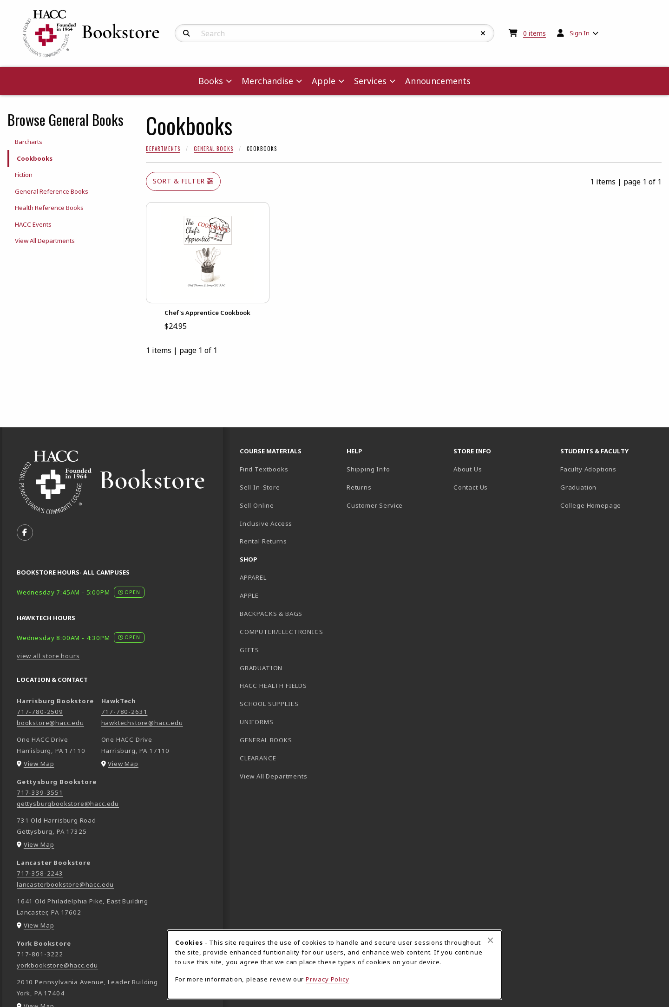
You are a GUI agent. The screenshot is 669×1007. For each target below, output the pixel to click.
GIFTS (249, 650)
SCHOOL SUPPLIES (269, 704)
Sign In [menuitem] (580, 33)
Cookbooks (34, 158)
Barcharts (28, 141)
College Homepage (610, 505)
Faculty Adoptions (588, 469)
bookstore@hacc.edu (50, 723)
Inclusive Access (266, 523)
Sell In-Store (260, 487)
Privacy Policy (327, 979)
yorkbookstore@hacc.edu (57, 965)
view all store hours (48, 656)
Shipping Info (368, 469)
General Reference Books (51, 191)
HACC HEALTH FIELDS (273, 685)
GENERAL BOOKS (266, 740)
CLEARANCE (258, 758)
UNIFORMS (257, 722)
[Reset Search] (483, 33)
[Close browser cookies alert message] (490, 940)
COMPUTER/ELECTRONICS (281, 632)
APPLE (249, 595)
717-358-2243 (40, 873)
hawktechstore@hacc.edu (142, 723)
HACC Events (33, 224)
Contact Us (470, 487)
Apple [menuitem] (323, 80)
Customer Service (375, 505)
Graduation (578, 487)
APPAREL (253, 577)
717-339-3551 (40, 792)
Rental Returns (263, 541)
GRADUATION (261, 668)
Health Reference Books (49, 207)
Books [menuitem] (210, 80)
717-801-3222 (40, 954)
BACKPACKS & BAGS (271, 613)
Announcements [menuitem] (438, 80)
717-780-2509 (40, 711)
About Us (467, 469)
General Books (213, 148)
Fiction (24, 174)
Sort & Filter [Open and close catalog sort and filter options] (183, 181)
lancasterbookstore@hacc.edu (65, 884)
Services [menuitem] (370, 80)
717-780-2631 (124, 711)
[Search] (186, 33)
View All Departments (45, 240)
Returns (359, 487)
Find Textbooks (264, 469)
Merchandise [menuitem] (267, 80)
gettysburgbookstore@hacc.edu (68, 803)
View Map (39, 763)
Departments (163, 148)
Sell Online (257, 505)
